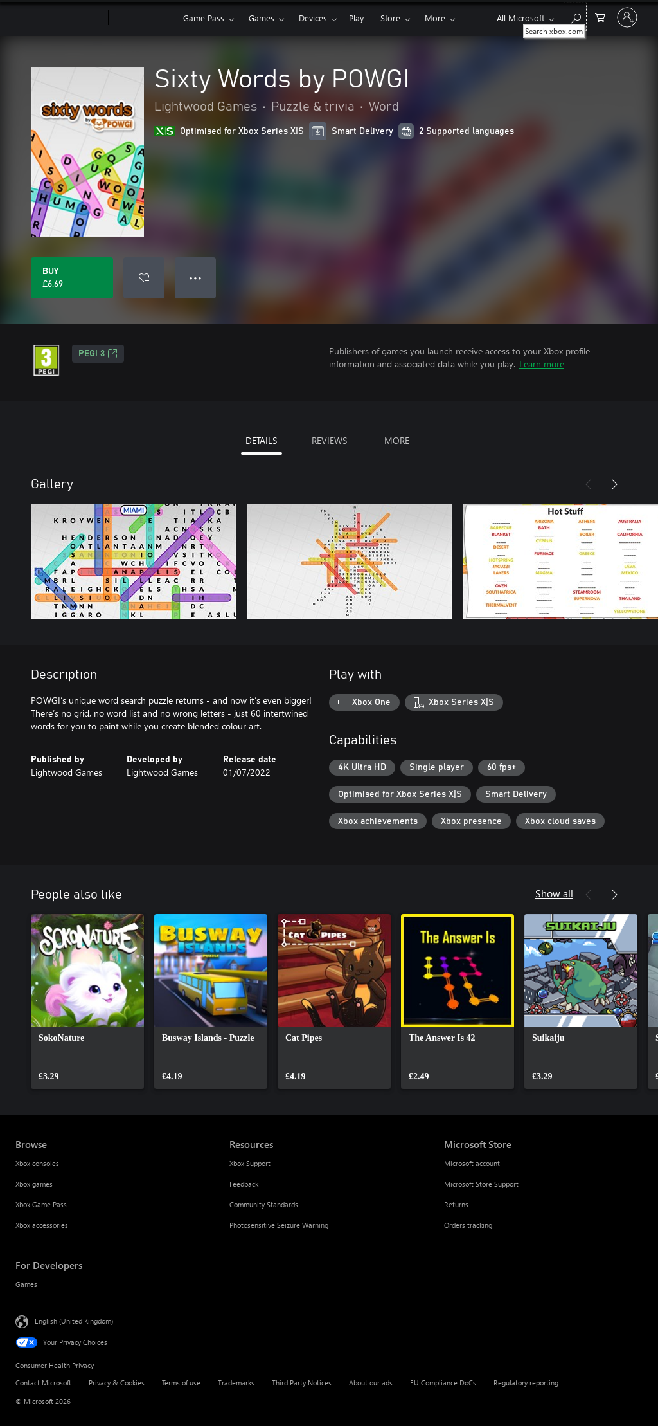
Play (356, 17)
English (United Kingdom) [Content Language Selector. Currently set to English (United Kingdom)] (74, 1321)
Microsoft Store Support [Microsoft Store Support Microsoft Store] (481, 1184)
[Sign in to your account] (627, 17)
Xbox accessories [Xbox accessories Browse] (41, 1225)
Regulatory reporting (526, 1382)
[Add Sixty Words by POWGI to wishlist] (143, 277)
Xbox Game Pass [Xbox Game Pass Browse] (41, 1204)
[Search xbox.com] (575, 16)
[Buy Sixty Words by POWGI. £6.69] (72, 277)
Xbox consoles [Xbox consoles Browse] (37, 1163)
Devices (313, 17)
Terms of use (181, 1382)
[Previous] (588, 484)
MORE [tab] (396, 440)
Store (390, 17)
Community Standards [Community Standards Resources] (263, 1204)
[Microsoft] (59, 18)
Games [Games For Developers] (26, 1284)
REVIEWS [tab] (329, 440)
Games (261, 17)
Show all (554, 893)
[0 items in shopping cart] (600, 16)
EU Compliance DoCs (443, 1382)
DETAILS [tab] (261, 440)
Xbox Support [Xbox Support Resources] (250, 1163)
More (435, 17)
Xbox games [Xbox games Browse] (34, 1184)
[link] (87, 1001)
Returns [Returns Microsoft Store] (456, 1204)
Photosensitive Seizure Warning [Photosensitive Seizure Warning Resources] (278, 1225)
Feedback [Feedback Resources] (243, 1184)
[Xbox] (144, 18)
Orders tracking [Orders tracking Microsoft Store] (468, 1225)
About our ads (371, 1382)
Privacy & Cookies (117, 1382)
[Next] (614, 484)
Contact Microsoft (43, 1382)
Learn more (541, 364)
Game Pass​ (203, 17)
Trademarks (236, 1382)
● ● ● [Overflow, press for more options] (196, 277)
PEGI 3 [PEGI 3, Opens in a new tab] (98, 354)
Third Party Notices (302, 1382)
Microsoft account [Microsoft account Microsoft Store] (472, 1163)
